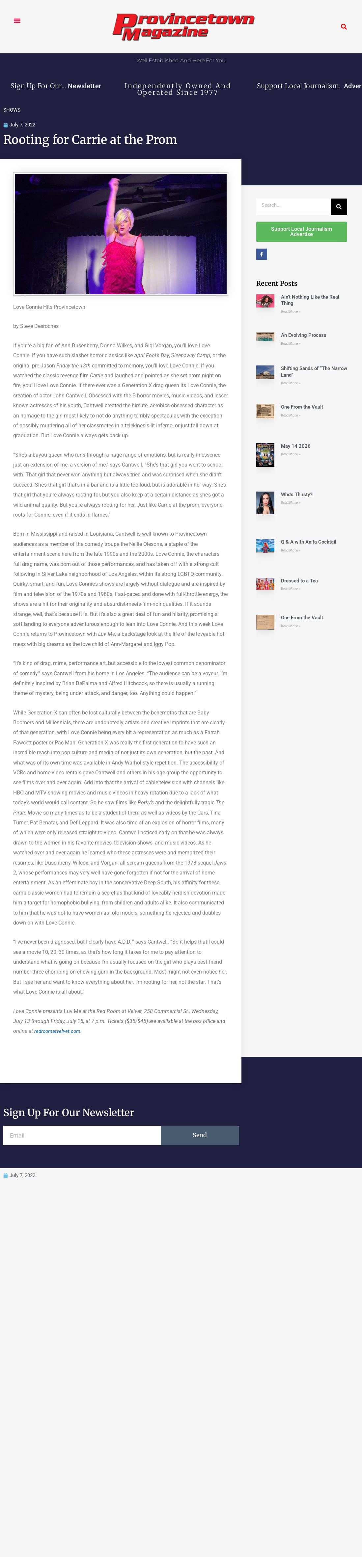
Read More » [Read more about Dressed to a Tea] (291, 589)
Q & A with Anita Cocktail (308, 543)
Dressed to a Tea (299, 581)
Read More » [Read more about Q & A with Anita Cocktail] (291, 551)
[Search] (339, 207)
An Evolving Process (303, 336)
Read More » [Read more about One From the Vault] (291, 416)
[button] (17, 20)
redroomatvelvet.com (58, 1032)
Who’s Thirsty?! (297, 495)
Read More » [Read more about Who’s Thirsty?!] (291, 503)
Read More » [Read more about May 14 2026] (291, 455)
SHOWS (11, 110)
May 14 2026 (296, 446)
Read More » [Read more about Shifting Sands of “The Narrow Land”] (291, 384)
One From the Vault (302, 408)
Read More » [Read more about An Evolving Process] (291, 344)
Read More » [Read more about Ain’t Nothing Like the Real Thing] (291, 312)
